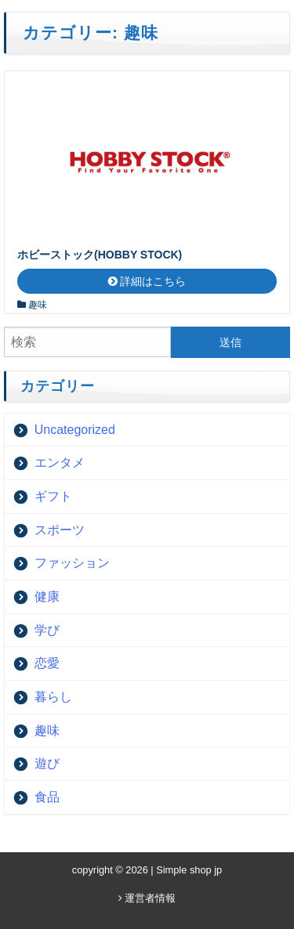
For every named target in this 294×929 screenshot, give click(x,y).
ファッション (72, 562)
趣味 (37, 304)
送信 (230, 342)
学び (47, 630)
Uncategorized (74, 429)
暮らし (53, 696)
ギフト (53, 496)
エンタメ (59, 462)
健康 (47, 596)
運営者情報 (147, 898)
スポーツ (59, 530)
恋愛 (47, 663)
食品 (47, 797)
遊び (47, 763)
